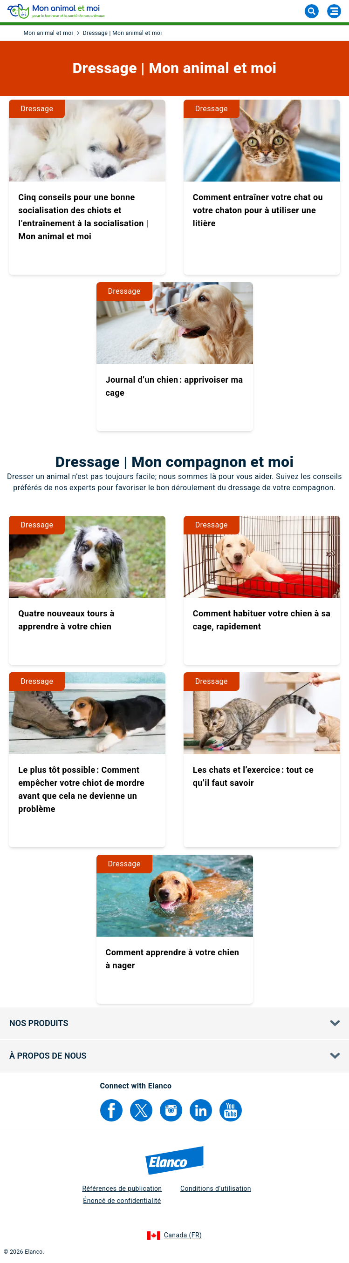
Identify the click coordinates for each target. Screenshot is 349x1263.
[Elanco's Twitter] (141, 1110)
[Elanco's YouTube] (230, 1110)
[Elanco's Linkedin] (201, 1110)
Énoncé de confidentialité (122, 1200)
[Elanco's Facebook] (111, 1110)
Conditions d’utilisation (215, 1188)
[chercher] (311, 11)
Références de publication (122, 1188)
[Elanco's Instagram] (171, 1110)
